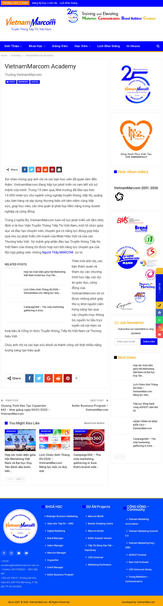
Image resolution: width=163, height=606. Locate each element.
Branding (23, 82)
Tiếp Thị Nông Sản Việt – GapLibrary (99, 547)
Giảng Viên (60, 46)
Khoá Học (35, 46)
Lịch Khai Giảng (68, 3)
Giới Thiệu (11, 46)
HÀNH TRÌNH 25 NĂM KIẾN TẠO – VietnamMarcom (145, 425)
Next (20, 479)
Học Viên (81, 46)
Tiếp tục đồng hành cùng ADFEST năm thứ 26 (145, 407)
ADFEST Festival (137, 555)
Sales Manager (55, 545)
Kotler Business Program (60, 574)
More (130, 46)
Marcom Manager (56, 552)
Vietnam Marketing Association (137, 521)
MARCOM (66, 252)
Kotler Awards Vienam (100, 538)
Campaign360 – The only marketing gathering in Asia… (144, 442)
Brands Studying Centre (100, 523)
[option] (136, 407)
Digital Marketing (56, 531)
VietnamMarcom (146, 602)
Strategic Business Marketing (61, 516)
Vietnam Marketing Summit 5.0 (141, 533)
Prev (9, 479)
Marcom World (95, 516)
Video (11, 82)
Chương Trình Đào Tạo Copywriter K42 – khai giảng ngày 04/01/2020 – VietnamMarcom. (25, 410)
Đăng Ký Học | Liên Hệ (44, 3)
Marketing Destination (99, 564)
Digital (35, 82)
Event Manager (55, 567)
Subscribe (149, 341)
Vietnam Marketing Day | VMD (140, 545)
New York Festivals (139, 562)
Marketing (46, 431)
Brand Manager (55, 538)
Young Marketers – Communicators (137, 579)
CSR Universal (95, 557)
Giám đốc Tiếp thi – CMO (60, 523)
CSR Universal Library (140, 569)
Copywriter (53, 560)
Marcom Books (96, 531)
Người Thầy (50, 252)
